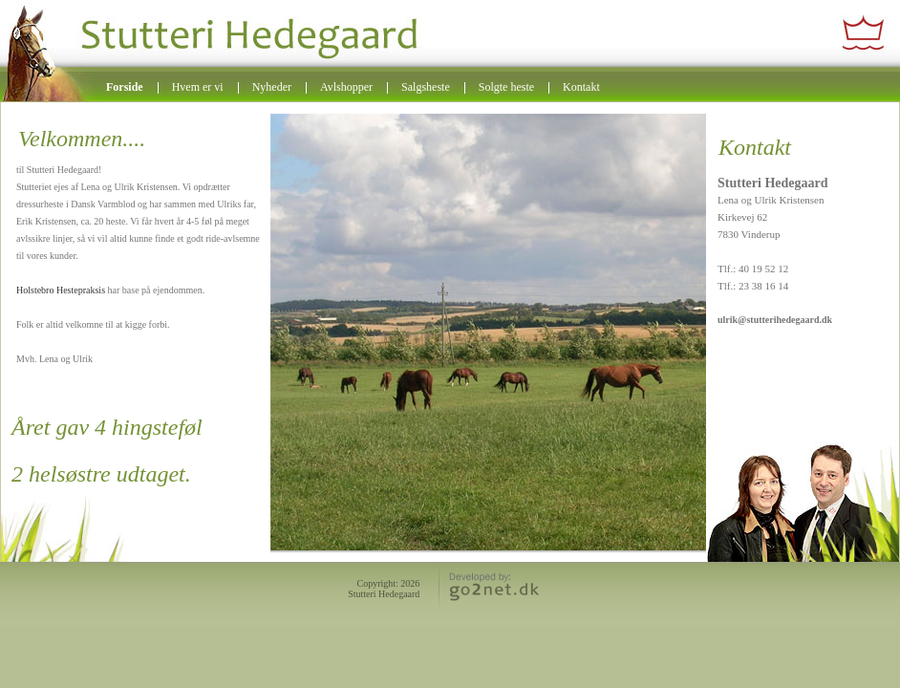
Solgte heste (506, 87)
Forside (124, 87)
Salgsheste (425, 87)
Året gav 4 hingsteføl (107, 427)
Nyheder (271, 87)
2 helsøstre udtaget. (101, 474)
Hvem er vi (198, 87)
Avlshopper (346, 87)
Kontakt (581, 87)
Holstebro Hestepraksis (62, 290)
